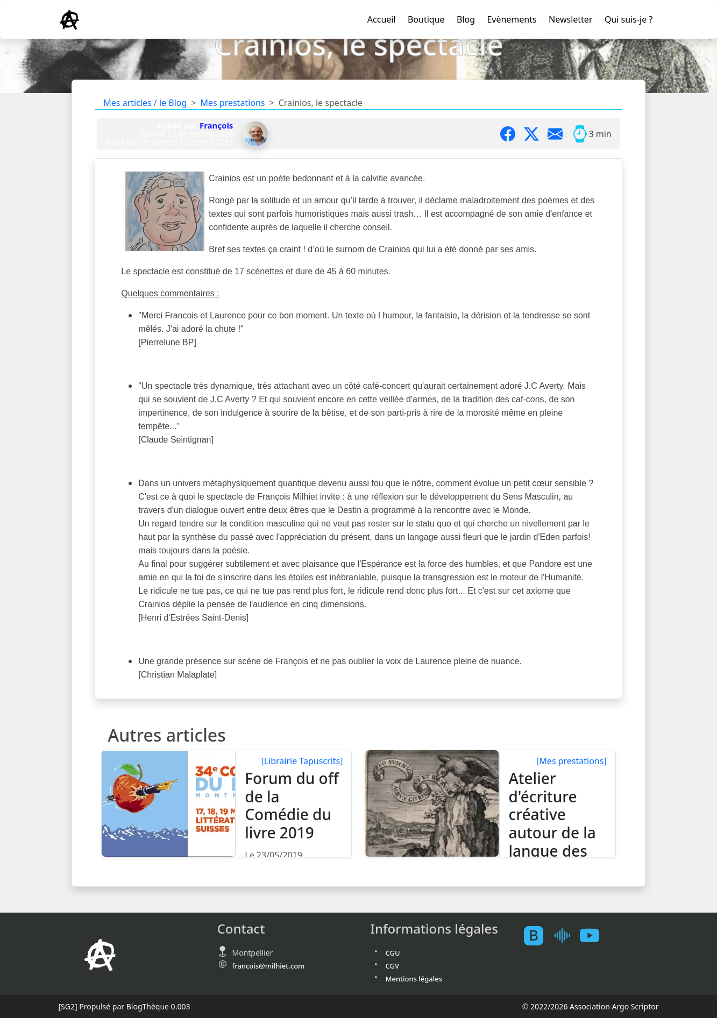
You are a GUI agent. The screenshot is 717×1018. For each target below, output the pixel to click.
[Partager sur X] (536, 134)
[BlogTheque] (538, 935)
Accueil (381, 19)
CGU (393, 953)
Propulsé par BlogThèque (124, 1006)
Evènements (511, 19)
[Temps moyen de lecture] (579, 134)
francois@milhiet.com (268, 966)
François (216, 125)
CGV (392, 966)
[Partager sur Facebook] (512, 134)
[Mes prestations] (571, 761)
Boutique (426, 19)
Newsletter (570, 19)
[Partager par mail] (559, 134)
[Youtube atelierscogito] (594, 935)
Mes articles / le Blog (145, 103)
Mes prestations (232, 103)
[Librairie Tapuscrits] (302, 761)
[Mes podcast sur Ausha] (566, 935)
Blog (466, 19)
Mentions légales (414, 979)
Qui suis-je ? (628, 19)
